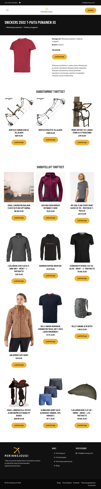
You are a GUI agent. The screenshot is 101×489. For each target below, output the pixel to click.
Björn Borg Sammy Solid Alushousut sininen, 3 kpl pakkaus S (50, 413)
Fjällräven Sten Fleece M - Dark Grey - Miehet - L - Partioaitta (19, 268)
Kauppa (91, 10)
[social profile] (19, 3)
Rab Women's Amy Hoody (19, 355)
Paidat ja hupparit (31, 27)
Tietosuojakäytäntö (88, 483)
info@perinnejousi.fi (88, 3)
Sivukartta (92, 485)
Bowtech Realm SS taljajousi (50, 130)
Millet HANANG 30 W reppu (82, 326)
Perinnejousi (60, 453)
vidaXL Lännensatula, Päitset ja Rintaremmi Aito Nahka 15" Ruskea (19, 413)
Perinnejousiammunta (64, 461)
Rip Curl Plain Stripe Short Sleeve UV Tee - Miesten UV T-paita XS (82, 208)
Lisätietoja (59, 57)
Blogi (58, 466)
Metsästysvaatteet (14, 27)
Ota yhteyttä (67, 483)
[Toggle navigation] (7, 10)
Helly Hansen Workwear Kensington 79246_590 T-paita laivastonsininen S (50, 329)
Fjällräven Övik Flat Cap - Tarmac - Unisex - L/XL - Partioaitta (82, 413)
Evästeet (76, 483)
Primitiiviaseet (61, 457)
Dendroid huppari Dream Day (50, 266)
